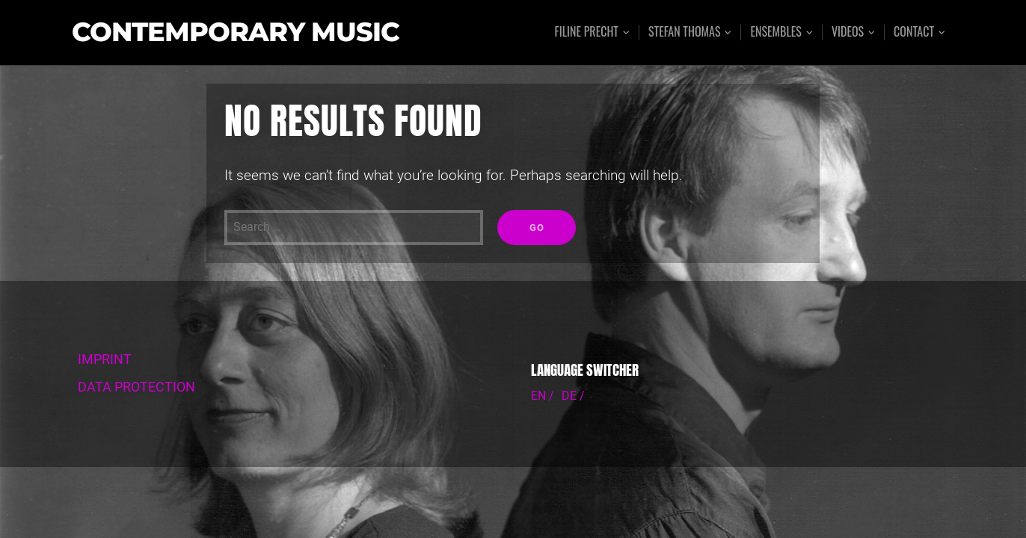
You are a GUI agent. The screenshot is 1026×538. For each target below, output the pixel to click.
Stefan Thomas (684, 32)
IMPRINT (105, 359)
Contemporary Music (235, 32)
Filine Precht (586, 32)
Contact (914, 32)
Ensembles (775, 32)
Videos (848, 32)
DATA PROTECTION (136, 387)
